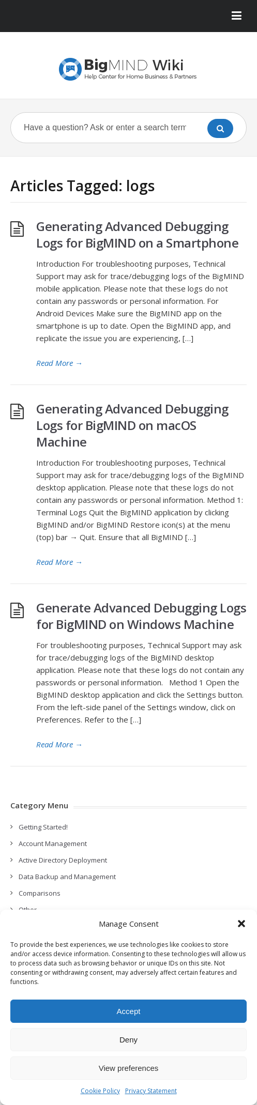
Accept (129, 1011)
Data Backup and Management (67, 876)
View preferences (129, 1068)
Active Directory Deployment (63, 860)
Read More (59, 363)
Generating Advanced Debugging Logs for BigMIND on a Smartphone (137, 234)
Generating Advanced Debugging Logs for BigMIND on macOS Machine (132, 425)
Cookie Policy (100, 1090)
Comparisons (40, 893)
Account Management (53, 843)
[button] (241, 923)
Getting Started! (43, 827)
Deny (128, 1039)
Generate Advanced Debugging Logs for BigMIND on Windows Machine (141, 616)
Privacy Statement (151, 1090)
